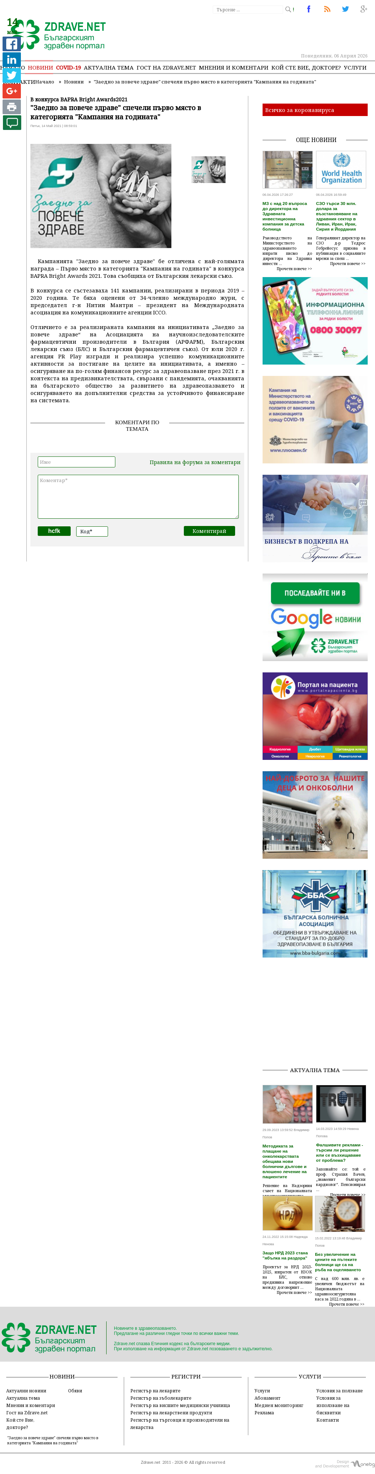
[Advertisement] (319, 1014)
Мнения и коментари (233, 67)
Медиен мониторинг (279, 1405)
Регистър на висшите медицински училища (180, 1405)
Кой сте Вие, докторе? (306, 67)
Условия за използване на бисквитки (332, 1405)
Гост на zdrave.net (166, 67)
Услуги (355, 67)
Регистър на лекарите (155, 1390)
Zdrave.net (150, 1462)
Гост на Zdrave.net (27, 1412)
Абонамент (268, 1398)
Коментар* (138, 497)
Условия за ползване (339, 1390)
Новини (40, 67)
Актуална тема (109, 67)
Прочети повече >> (294, 268)
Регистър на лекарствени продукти (171, 1412)
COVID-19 (68, 67)
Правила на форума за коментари (195, 462)
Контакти (327, 1420)
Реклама (264, 1412)
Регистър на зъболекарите (161, 1398)
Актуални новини (26, 1390)
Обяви (75, 1390)
